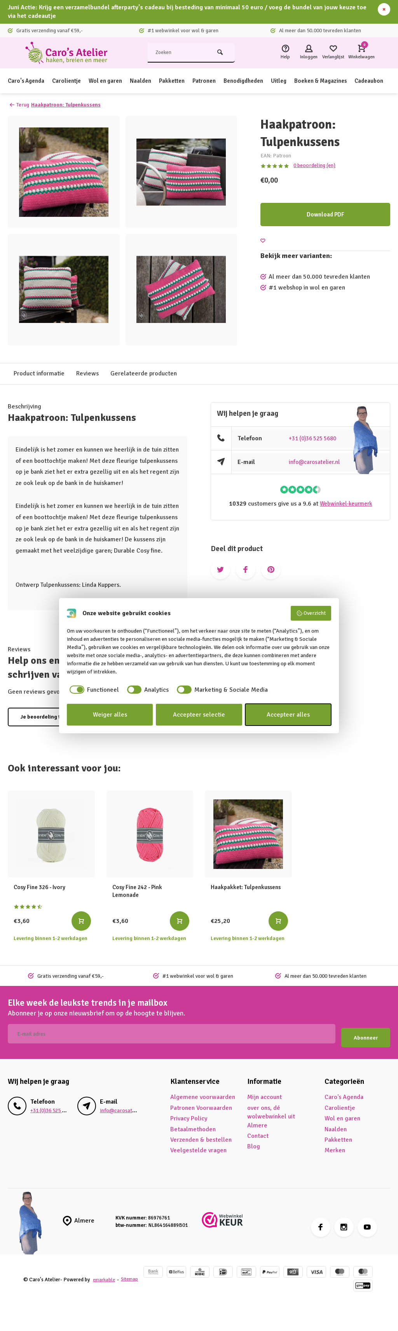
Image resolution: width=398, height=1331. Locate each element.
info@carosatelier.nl (316, 462)
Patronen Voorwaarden (201, 1104)
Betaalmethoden (193, 1125)
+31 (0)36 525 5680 (316, 438)
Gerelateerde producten (143, 373)
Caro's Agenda (28, 81)
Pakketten (183, 81)
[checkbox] (93, 689)
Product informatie (39, 373)
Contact (258, 1132)
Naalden (150, 81)
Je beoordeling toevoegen (52, 716)
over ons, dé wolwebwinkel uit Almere (271, 1112)
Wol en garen (112, 81)
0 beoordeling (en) (313, 165)
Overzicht (311, 613)
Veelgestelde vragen (198, 1146)
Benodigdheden (260, 81)
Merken (335, 1146)
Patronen (217, 81)
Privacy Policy (188, 1114)
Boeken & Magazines (343, 81)
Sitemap (34, 1279)
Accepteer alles (288, 715)
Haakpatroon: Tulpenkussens (69, 104)
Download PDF (325, 214)
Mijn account (264, 1093)
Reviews (87, 373)
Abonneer (366, 1034)
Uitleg (298, 81)
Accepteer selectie (199, 715)
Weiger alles (110, 715)
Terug (19, 104)
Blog (253, 1142)
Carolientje (71, 81)
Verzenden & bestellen (201, 1135)
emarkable (105, 1271)
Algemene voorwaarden (202, 1093)
